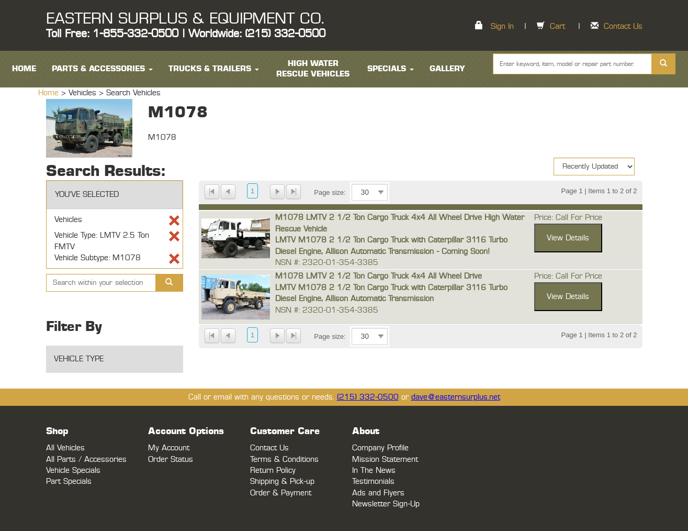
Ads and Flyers (378, 493)
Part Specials (69, 481)
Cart (557, 26)
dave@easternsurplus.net (455, 397)
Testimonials (373, 481)
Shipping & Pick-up (282, 481)
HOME (24, 69)
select (381, 193)
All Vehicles (65, 448)
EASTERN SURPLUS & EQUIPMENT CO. (185, 19)
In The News (374, 470)
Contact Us (623, 26)
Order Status (170, 459)
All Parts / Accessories (86, 459)
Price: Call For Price (568, 218)
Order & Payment (280, 493)
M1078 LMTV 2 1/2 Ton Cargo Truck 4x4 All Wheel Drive (378, 276)
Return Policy (273, 470)
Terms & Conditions (284, 459)
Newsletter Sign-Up (386, 504)
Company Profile (380, 448)
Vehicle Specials (73, 470)
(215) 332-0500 (368, 397)
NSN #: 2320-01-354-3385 (326, 263)
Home (49, 93)
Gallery (447, 69)
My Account (168, 448)
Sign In (502, 26)
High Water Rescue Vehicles (312, 69)
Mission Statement (385, 459)
